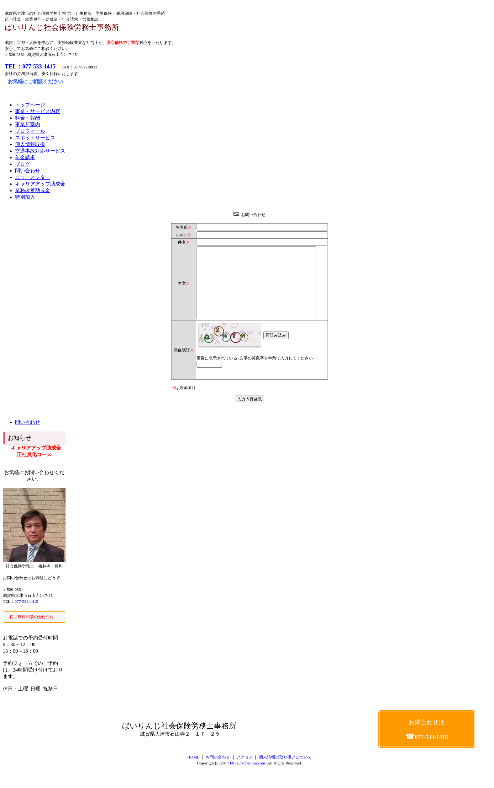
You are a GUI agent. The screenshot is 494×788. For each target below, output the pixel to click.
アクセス (244, 771)
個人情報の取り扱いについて (285, 771)
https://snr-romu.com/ (248, 777)
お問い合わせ (218, 771)
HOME (193, 771)
